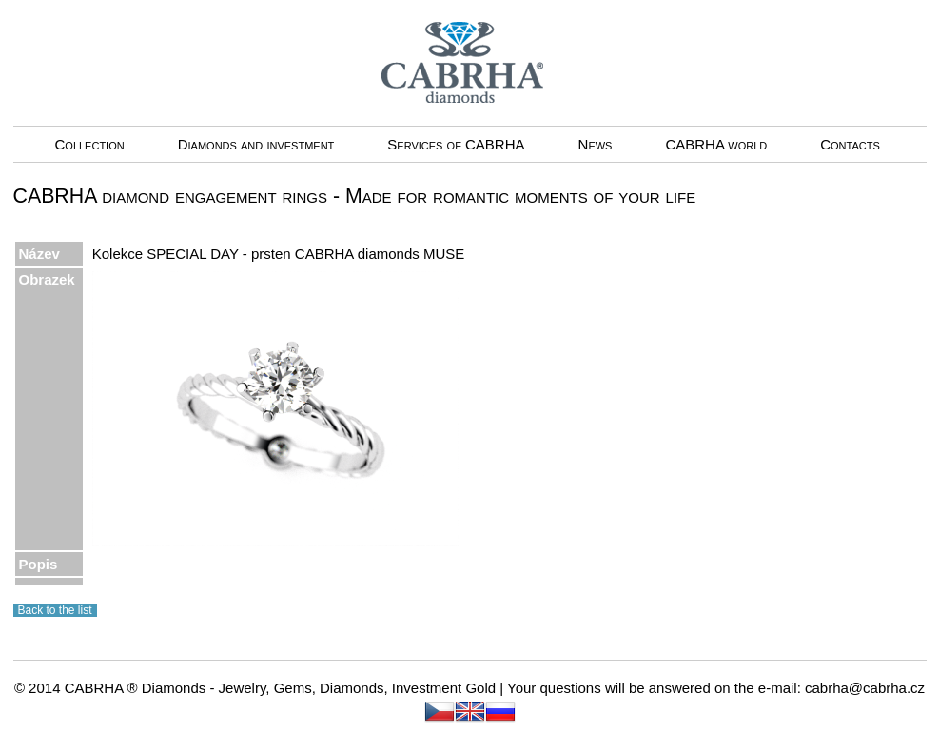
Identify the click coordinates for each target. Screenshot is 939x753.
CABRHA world (716, 144)
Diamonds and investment (256, 144)
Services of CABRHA (455, 144)
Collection (90, 144)
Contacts (850, 144)
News (595, 144)
